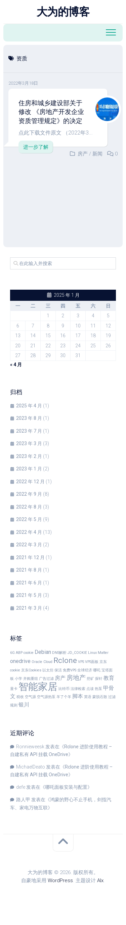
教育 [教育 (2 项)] (108, 678)
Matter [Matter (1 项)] (103, 653)
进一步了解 (35, 147)
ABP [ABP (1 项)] (19, 653)
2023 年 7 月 (29, 431)
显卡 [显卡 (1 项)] (13, 689)
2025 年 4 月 (29, 405)
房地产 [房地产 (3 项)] (76, 678)
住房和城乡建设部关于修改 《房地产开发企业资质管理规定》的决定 (51, 112)
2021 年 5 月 (29, 595)
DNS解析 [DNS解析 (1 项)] (59, 653)
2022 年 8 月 (29, 507)
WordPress (60, 880)
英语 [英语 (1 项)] (87, 697)
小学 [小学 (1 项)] (18, 678)
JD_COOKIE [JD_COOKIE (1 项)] (77, 653)
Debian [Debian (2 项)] (43, 652)
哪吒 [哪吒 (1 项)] (96, 670)
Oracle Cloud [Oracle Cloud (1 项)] (42, 662)
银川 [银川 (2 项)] (23, 704)
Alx (100, 880)
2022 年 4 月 (29, 532)
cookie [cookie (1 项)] (29, 653)
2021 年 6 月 (29, 582)
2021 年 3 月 (29, 608)
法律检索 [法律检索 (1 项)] (78, 689)
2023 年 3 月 (29, 443)
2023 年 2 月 (29, 456)
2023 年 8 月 (29, 418)
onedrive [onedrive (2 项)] (20, 661)
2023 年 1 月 (29, 468)
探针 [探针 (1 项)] (98, 678)
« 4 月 (16, 364)
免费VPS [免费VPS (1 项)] (69, 670)
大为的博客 (63, 11)
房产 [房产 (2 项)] (60, 678)
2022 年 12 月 (30, 481)
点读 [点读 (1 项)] (90, 689)
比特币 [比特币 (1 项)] (64, 689)
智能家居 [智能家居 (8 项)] (37, 686)
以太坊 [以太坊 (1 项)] (47, 670)
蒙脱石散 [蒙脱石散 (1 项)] (99, 697)
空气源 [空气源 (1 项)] (30, 697)
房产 (83, 154)
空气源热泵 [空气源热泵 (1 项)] (46, 697)
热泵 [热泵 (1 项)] (98, 689)
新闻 (97, 154)
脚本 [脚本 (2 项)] (77, 696)
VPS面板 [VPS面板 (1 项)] (91, 662)
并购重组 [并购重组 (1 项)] (30, 678)
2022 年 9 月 (29, 494)
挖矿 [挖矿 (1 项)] (90, 678)
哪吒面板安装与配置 (66, 787)
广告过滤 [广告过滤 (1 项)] (46, 678)
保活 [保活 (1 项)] (58, 670)
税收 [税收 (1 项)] (20, 697)
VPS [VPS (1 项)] (81, 662)
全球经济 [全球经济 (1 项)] (84, 670)
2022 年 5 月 (29, 519)
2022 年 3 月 (29, 544)
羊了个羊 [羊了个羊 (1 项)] (63, 697)
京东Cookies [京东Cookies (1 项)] (31, 670)
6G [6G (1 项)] (12, 653)
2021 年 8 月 (29, 570)
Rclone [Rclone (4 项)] (65, 660)
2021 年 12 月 (30, 557)
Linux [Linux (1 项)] (92, 653)
